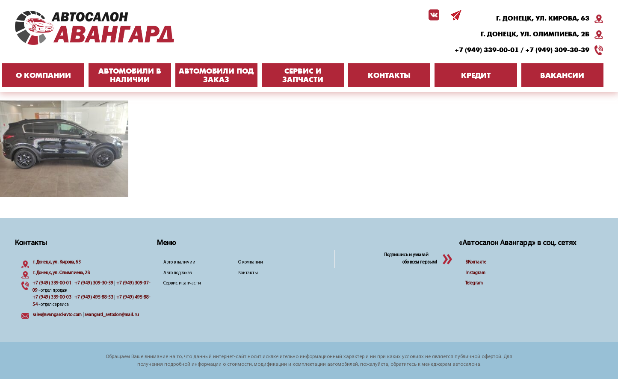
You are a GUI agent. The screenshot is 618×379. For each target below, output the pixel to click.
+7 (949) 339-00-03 (52, 297)
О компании (250, 262)
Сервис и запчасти (182, 283)
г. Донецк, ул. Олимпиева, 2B (535, 34)
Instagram (475, 273)
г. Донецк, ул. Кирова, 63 (542, 18)
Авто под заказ (177, 273)
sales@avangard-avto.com (57, 315)
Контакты (248, 273)
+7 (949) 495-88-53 (93, 297)
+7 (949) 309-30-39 (557, 50)
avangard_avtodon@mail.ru (112, 315)
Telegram (474, 283)
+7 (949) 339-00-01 (487, 50)
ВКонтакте (475, 262)
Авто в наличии (179, 262)
